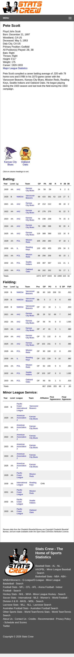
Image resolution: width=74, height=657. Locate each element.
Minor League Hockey (44, 594)
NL (58, 566)
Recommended (46, 619)
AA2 (18, 189)
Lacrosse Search (42, 605)
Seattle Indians (29, 263)
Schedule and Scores (15, 622)
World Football (59, 597)
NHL (21, 594)
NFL (21, 587)
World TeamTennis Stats (37, 612)
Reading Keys (29, 248)
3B (68, 184)
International (24, 597)
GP (39, 184)
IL (17, 248)
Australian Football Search (44, 608)
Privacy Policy (63, 619)
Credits (32, 619)
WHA (28, 594)
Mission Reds (29, 241)
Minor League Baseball (59, 569)
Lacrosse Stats (11, 605)
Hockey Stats (10, 594)
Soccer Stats (9, 597)
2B (65, 184)
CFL (28, 587)
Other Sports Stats (12, 612)
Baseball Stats (42, 566)
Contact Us (20, 619)
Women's (45, 597)
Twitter (6, 626)
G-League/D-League (33, 580)
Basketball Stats (43, 576)
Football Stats (10, 587)
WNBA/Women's (11, 580)
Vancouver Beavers (30, 197)
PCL (18, 241)
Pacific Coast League (20, 475)
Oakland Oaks (25, 162)
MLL (23, 605)
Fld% (69, 287)
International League (22, 483)
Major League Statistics (15, 68)
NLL (29, 605)
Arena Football (46, 587)
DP (63, 287)
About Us (8, 619)
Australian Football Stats (15, 608)
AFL (34, 587)
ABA (63, 576)
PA (45, 184)
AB (50, 184)
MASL (23, 601)
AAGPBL (40, 569)
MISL (31, 601)
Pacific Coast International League (22, 407)
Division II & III (10, 601)
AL (53, 566)
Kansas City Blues (10, 162)
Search (40, 573)
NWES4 (20, 197)
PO (49, 287)
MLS (35, 597)
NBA (56, 576)
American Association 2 (21, 417)
